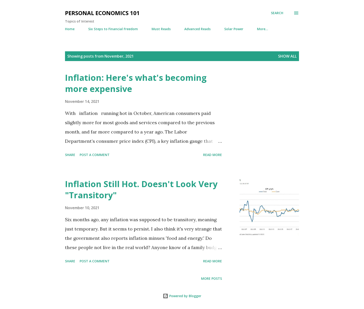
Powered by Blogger (182, 296)
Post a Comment (95, 155)
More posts (211, 278)
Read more (212, 155)
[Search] (277, 13)
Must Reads (161, 29)
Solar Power (233, 29)
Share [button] (70, 155)
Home (70, 29)
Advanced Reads (197, 29)
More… (262, 29)
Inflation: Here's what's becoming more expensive (136, 83)
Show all (287, 56)
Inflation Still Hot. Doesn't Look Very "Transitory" (141, 189)
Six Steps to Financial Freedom (113, 29)
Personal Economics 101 (102, 13)
